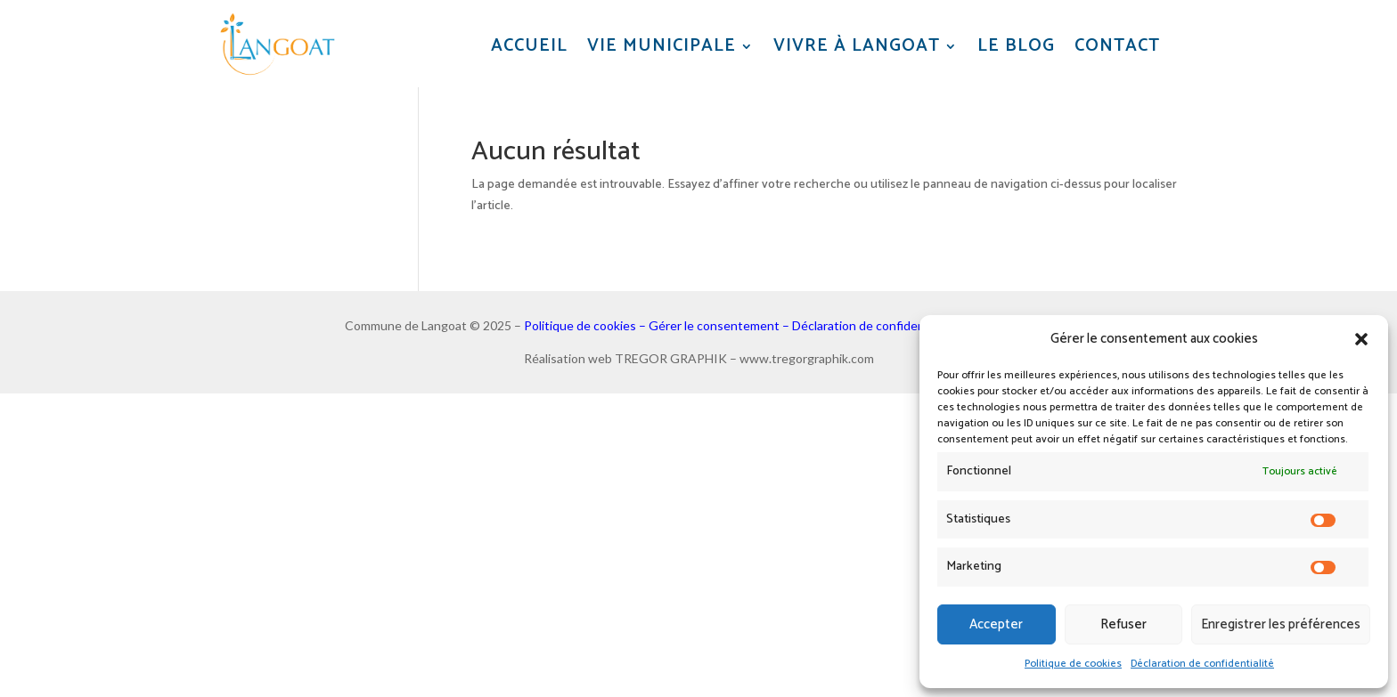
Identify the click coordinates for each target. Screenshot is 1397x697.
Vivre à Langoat (856, 47)
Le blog (1016, 47)
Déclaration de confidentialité (1202, 663)
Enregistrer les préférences (1280, 624)
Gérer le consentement (714, 325)
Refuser (1123, 624)
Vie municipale (661, 47)
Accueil (529, 47)
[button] (1361, 339)
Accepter (996, 624)
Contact (1117, 47)
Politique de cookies (1073, 663)
